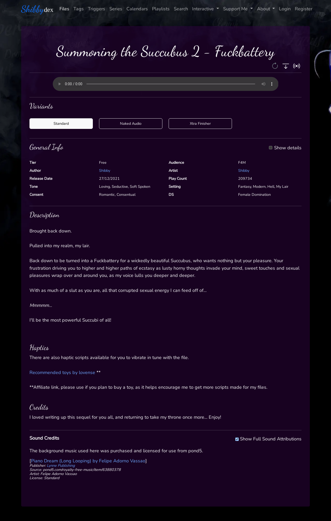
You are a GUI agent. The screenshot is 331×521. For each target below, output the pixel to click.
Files (64, 9)
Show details (288, 148)
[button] (275, 65)
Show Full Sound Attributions (271, 438)
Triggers (96, 9)
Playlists (161, 9)
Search (181, 9)
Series (115, 9)
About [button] (264, 9)
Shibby (104, 170)
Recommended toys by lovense (62, 372)
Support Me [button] (236, 9)
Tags (78, 9)
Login (285, 9)
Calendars (137, 9)
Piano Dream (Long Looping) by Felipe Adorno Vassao (88, 461)
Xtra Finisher (200, 123)
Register (303, 9)
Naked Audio (130, 123)
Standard (61, 123)
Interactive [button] (203, 9)
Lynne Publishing (61, 465)
